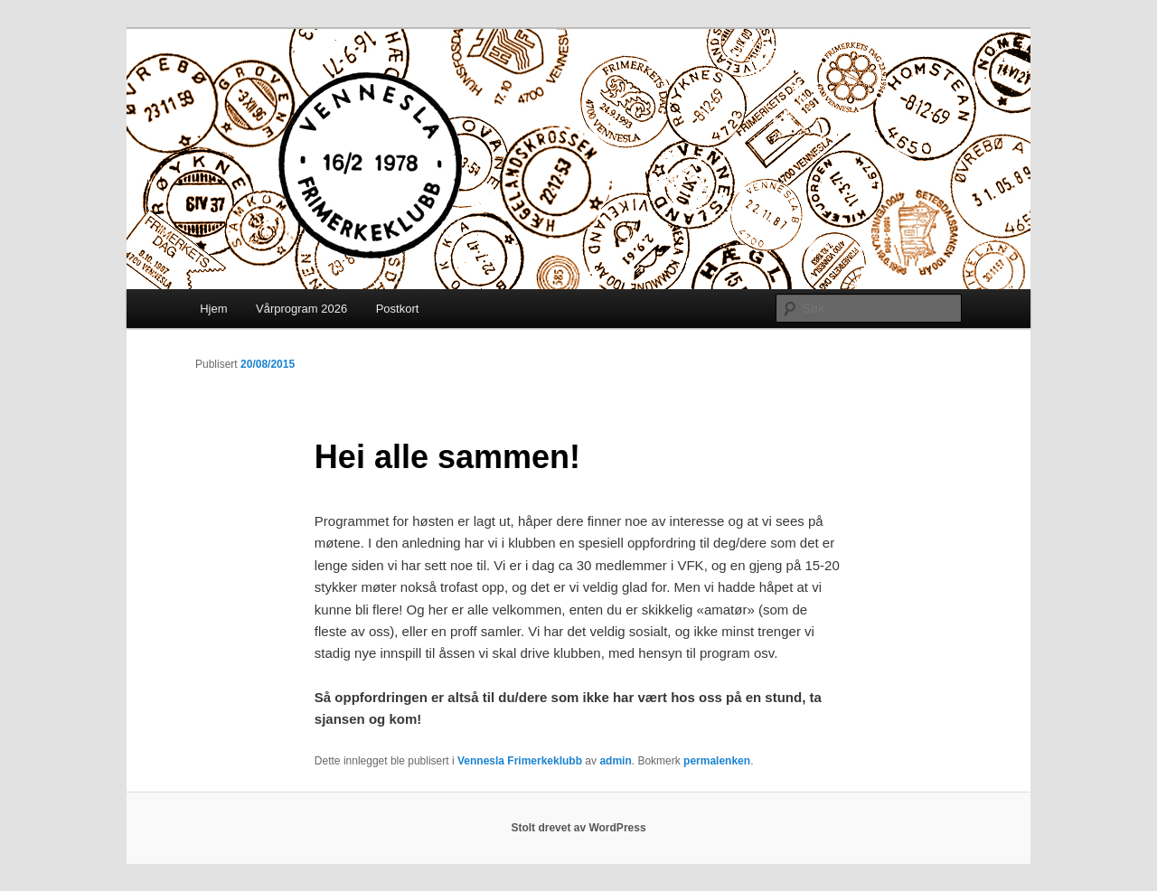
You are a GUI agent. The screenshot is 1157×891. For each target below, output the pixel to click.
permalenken (716, 761)
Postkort (397, 308)
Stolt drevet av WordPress (578, 827)
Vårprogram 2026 (301, 308)
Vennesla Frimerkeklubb (519, 761)
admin (615, 761)
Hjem (213, 308)
